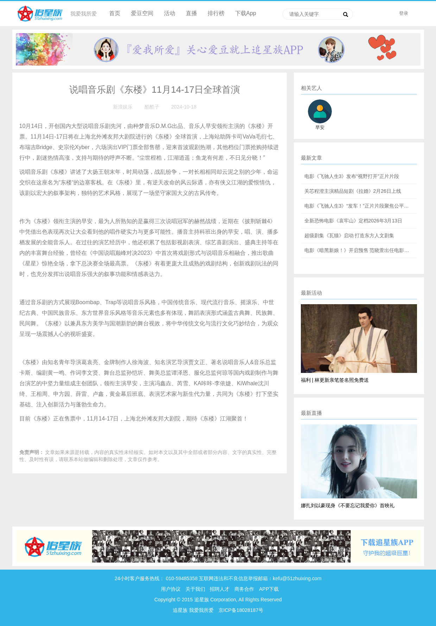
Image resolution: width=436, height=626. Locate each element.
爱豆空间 (142, 13)
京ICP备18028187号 (241, 610)
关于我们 (195, 589)
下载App (245, 13)
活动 (169, 13)
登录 (403, 13)
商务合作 (244, 589)
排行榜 (216, 13)
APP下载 (269, 589)
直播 (191, 13)
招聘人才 (220, 589)
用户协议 (171, 589)
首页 (114, 13)
